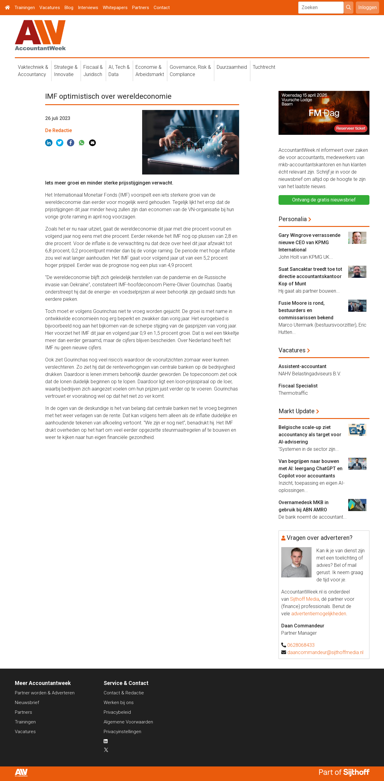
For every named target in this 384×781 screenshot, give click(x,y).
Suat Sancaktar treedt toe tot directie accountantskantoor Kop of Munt (310, 276)
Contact (162, 7)
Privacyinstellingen (122, 731)
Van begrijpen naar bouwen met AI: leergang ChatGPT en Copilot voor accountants (310, 468)
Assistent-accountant (302, 366)
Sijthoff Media (304, 599)
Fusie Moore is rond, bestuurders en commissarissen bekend (306, 310)
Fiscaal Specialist (298, 386)
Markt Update (297, 411)
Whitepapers (115, 7)
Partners (140, 7)
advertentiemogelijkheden (318, 613)
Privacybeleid (117, 712)
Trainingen (25, 7)
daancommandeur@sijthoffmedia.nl (325, 652)
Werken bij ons (119, 702)
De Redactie (58, 130)
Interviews (88, 7)
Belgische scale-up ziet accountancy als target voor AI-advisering (310, 434)
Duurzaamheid (232, 67)
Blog (69, 7)
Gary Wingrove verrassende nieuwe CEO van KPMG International (309, 242)
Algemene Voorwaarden (128, 722)
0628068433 (301, 645)
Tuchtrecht (264, 67)
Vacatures (49, 7)
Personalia (293, 219)
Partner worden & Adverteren (45, 693)
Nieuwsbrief (27, 702)
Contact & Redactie (124, 693)
